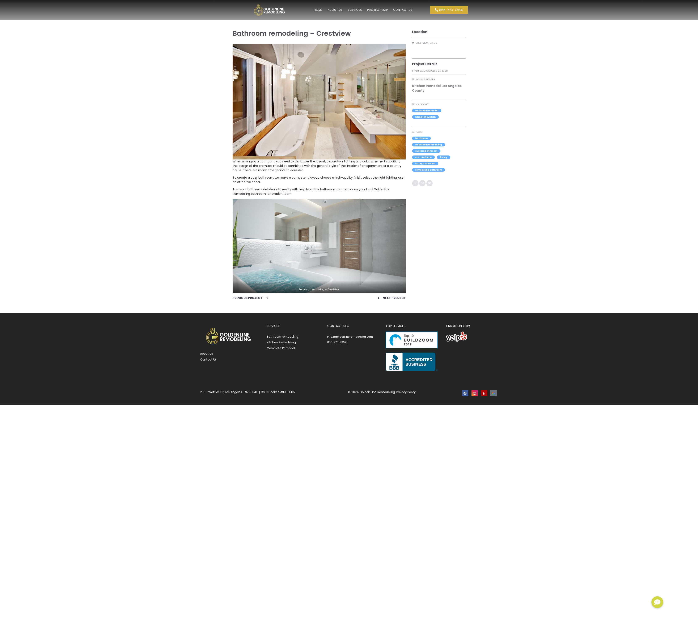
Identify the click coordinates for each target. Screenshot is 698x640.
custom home (423, 157)
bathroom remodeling (428, 144)
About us (335, 10)
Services (355, 10)
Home (318, 10)
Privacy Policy (406, 392)
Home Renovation (425, 117)
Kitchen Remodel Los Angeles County (437, 88)
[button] (657, 602)
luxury (443, 157)
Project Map (377, 10)
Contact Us (403, 10)
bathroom (421, 138)
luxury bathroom (425, 163)
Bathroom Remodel (426, 110)
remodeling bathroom (428, 169)
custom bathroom (426, 151)
